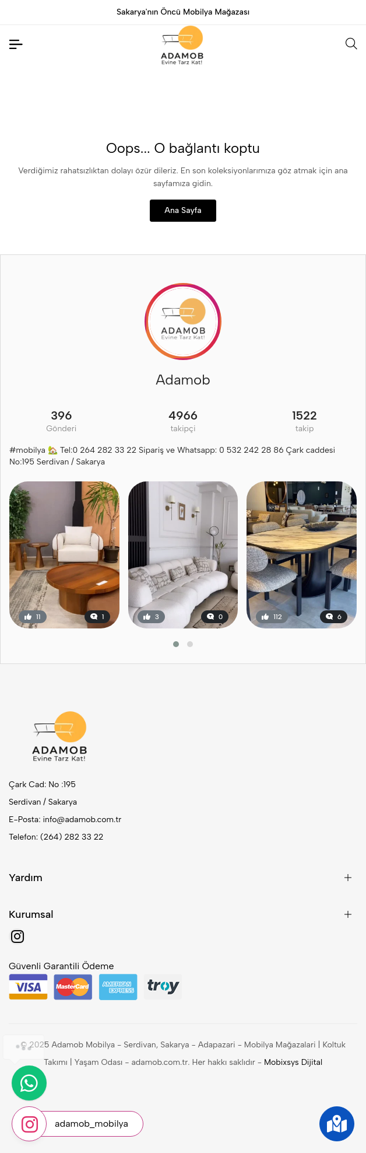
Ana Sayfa (182, 210)
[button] (176, 644)
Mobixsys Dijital (293, 1062)
